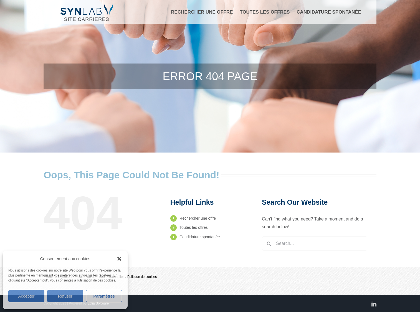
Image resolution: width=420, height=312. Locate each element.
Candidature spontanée (199, 237)
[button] (119, 259)
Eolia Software (287, 280)
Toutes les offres (193, 227)
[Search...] (314, 243)
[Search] (269, 243)
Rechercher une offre (197, 218)
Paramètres (104, 296)
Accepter (26, 296)
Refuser (65, 296)
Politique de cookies (142, 277)
